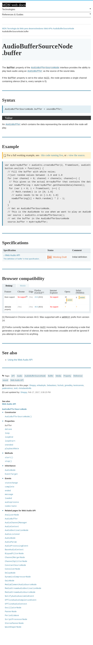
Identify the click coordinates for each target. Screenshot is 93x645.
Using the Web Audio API (20, 360)
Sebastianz (51, 385)
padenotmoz (7, 388)
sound (5, 380)
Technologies (46, 9)
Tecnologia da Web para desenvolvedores (25, 28)
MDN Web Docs (14, 5)
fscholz (61, 385)
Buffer (50, 376)
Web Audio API (16, 380)
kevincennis (78, 385)
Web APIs (48, 28)
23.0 (36, 297)
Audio (19, 376)
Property (67, 376)
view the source (76, 155)
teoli (16, 388)
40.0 (36, 307)
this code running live (52, 155)
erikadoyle (41, 385)
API (13, 376)
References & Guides (46, 14)
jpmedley (68, 385)
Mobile (23, 286)
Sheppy (32, 385)
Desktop (9, 286)
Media (58, 376)
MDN (4, 28)
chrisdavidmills (25, 388)
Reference (78, 376)
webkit (69, 300)
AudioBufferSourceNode (63, 28)
